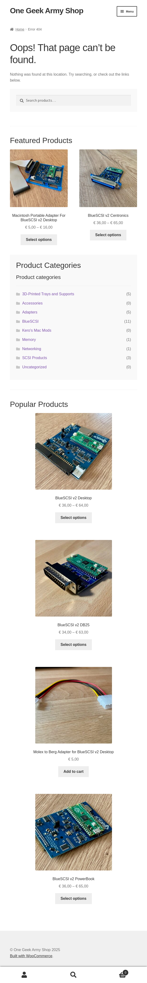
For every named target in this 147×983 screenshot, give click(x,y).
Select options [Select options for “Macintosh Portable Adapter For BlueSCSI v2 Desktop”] (39, 240)
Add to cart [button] (73, 772)
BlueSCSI (30, 321)
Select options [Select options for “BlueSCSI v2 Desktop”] (73, 518)
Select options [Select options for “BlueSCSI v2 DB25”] (73, 645)
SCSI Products (34, 358)
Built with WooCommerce (31, 956)
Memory (29, 340)
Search (73, 975)
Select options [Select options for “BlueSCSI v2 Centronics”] (108, 235)
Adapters (29, 312)
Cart (113, 972)
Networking (31, 349)
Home (19, 29)
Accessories (32, 303)
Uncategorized (34, 367)
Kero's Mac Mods (36, 330)
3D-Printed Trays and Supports (48, 294)
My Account (24, 975)
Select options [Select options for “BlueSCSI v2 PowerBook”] (73, 898)
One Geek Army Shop (46, 10)
